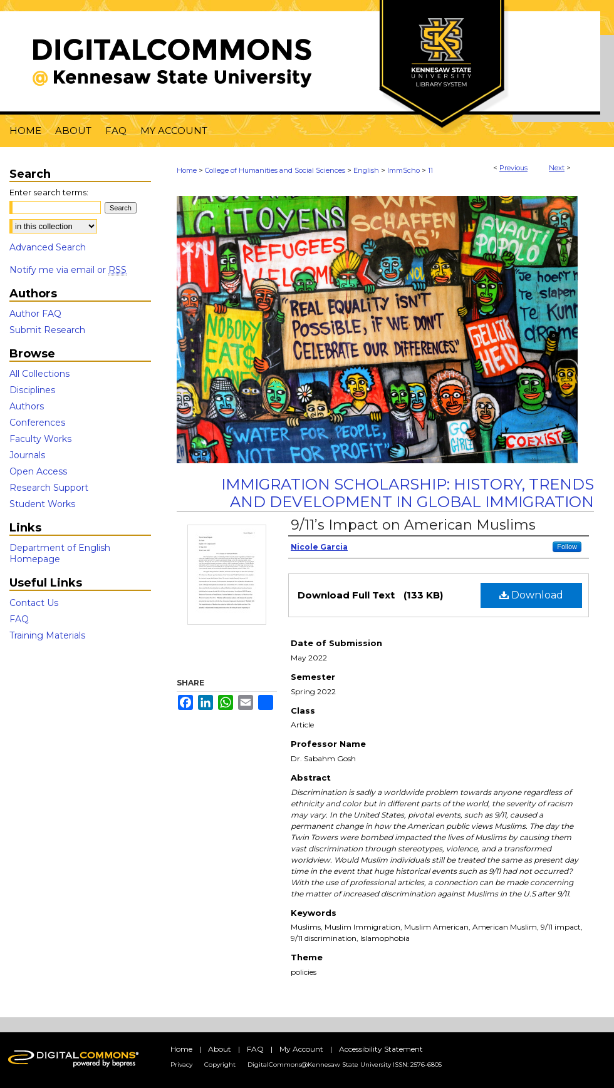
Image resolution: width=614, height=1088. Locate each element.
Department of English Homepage (59, 553)
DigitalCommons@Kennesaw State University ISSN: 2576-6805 (344, 1064)
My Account (301, 1049)
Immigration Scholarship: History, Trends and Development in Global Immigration (407, 493)
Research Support (48, 487)
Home (187, 170)
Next (557, 167)
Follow (567, 546)
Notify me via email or (68, 269)
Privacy (181, 1064)
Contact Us (33, 602)
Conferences (37, 422)
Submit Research (47, 330)
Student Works (42, 504)
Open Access (38, 471)
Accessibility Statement (381, 1049)
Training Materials (47, 635)
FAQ (19, 619)
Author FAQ (35, 313)
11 (430, 170)
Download (531, 595)
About (219, 1049)
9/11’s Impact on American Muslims (413, 524)
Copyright (220, 1064)
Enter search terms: (48, 192)
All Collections (39, 373)
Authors (26, 406)
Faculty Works (40, 438)
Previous (513, 167)
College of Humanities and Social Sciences (275, 170)
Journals (27, 455)
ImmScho (403, 170)
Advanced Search (47, 247)
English (366, 170)
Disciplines (32, 390)
